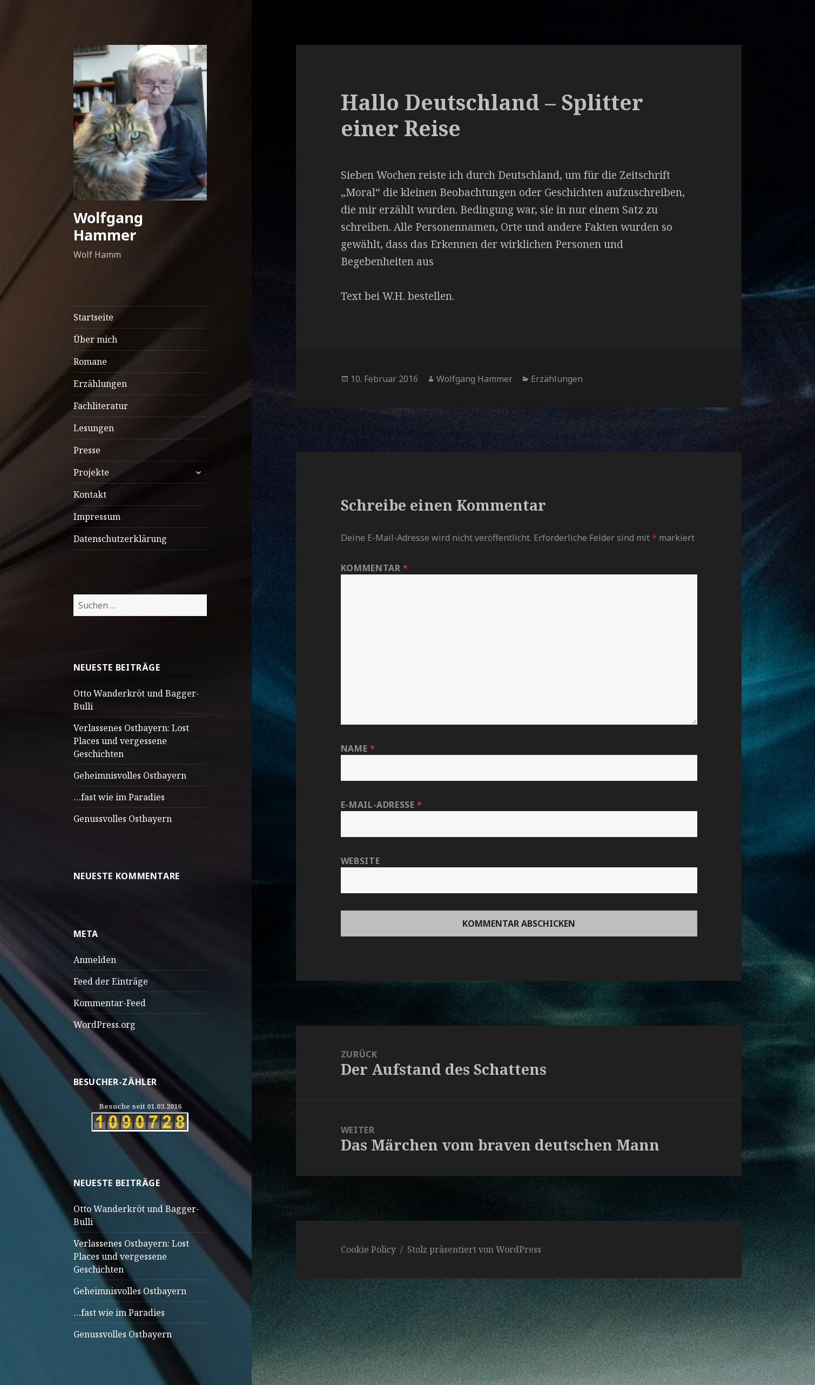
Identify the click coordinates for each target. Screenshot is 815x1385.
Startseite (93, 317)
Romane (90, 361)
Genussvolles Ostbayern (122, 819)
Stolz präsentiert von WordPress (474, 1249)
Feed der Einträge (110, 981)
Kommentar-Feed (109, 1003)
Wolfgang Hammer (108, 226)
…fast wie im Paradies (119, 797)
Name (358, 748)
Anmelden (94, 960)
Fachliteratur (100, 406)
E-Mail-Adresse (381, 805)
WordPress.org (104, 1025)
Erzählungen (100, 384)
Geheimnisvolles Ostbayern (129, 775)
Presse (86, 450)
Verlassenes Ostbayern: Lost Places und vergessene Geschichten (131, 741)
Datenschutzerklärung (120, 539)
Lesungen (93, 428)
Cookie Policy (368, 1249)
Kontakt (89, 494)
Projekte (91, 472)
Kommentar (374, 568)
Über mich (95, 339)
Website (360, 861)
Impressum (96, 517)
